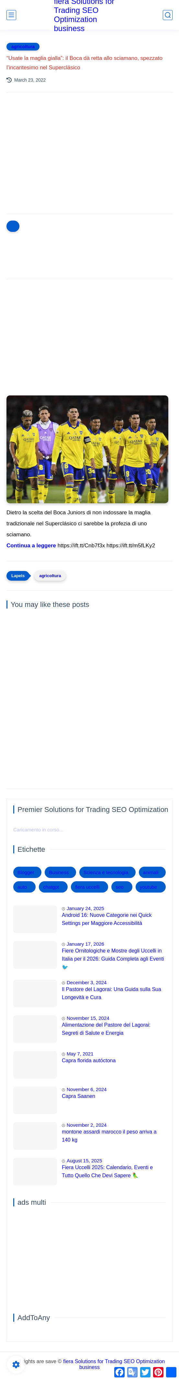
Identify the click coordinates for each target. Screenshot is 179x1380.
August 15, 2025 (84, 1160)
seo (119, 887)
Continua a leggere (31, 545)
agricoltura (23, 46)
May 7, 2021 (80, 1053)
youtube (148, 887)
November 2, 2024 (86, 1125)
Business (59, 872)
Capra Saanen (78, 1096)
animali (151, 872)
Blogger (25, 872)
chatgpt (51, 887)
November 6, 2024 (86, 1089)
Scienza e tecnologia (106, 872)
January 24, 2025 (85, 908)
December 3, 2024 (86, 982)
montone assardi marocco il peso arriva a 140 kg (109, 1136)
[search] (168, 15)
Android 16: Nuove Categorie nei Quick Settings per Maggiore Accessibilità (107, 919)
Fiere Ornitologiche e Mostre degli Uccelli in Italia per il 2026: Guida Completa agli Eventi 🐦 (113, 959)
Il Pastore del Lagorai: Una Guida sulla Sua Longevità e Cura (111, 993)
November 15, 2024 (88, 1018)
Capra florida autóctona (89, 1060)
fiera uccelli (87, 887)
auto (22, 887)
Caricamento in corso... (38, 829)
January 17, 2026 (85, 944)
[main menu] (11, 15)
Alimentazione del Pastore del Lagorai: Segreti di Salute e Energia (106, 1029)
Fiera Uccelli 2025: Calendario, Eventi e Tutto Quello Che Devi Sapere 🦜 (107, 1172)
